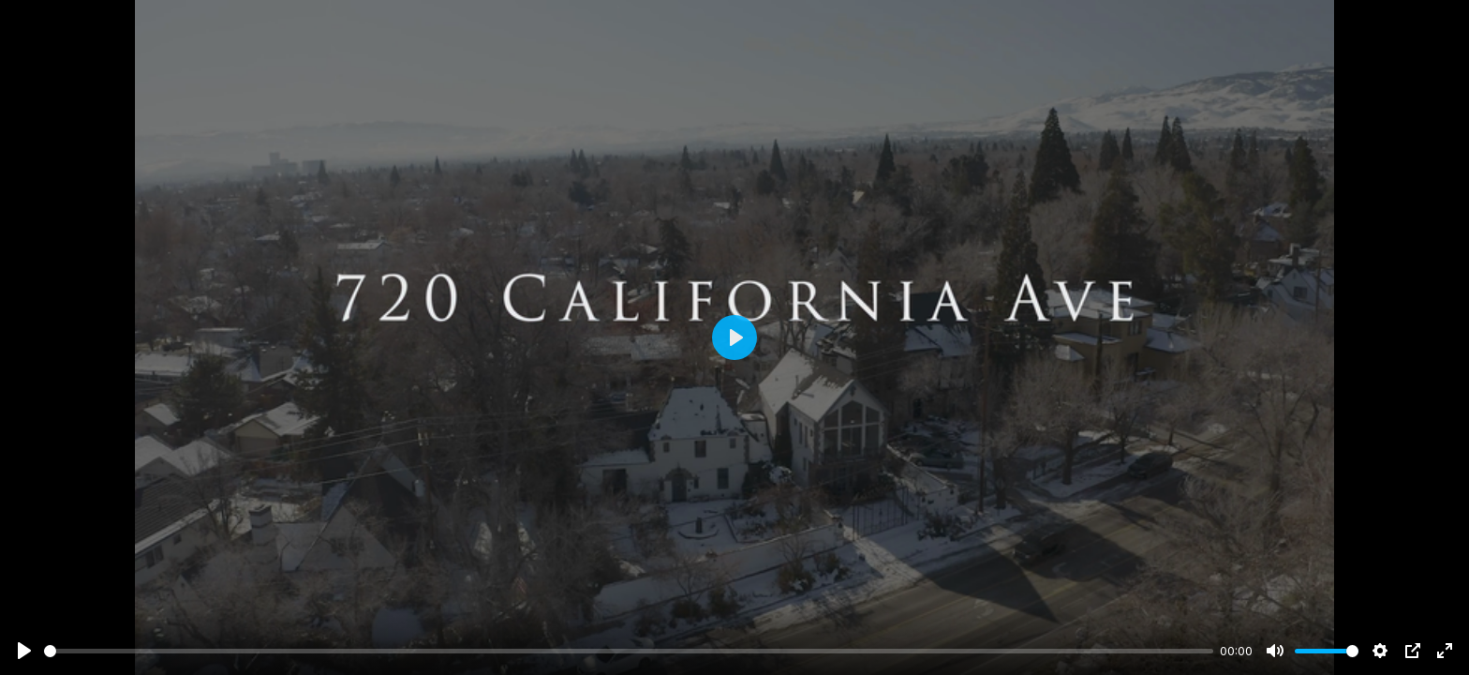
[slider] (628, 651)
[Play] (24, 651)
